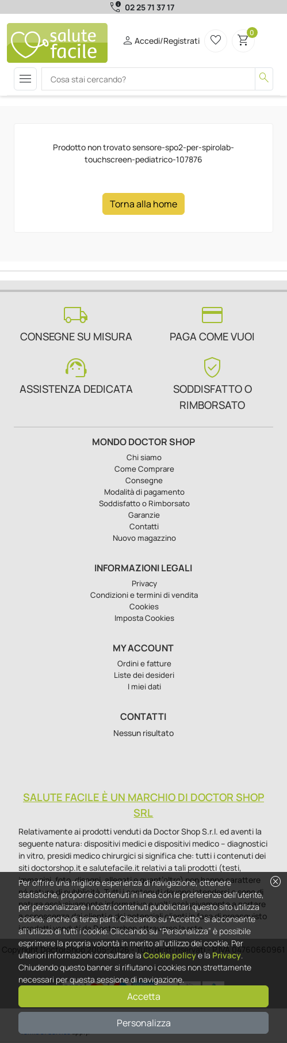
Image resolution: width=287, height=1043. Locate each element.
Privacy (226, 955)
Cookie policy (169, 955)
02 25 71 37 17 (149, 7)
